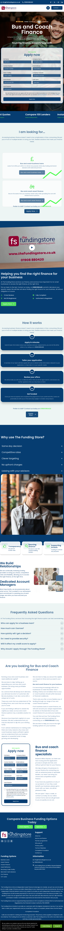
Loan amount (7, 79)
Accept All (57, 926)
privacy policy (55, 94)
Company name (37, 59)
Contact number (8, 66)
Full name (6, 59)
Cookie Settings (46, 926)
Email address (36, 66)
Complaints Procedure (32, 911)
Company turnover (38, 72)
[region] (32, 925)
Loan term (35, 79)
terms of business (42, 94)
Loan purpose (7, 86)
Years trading (7, 72)
